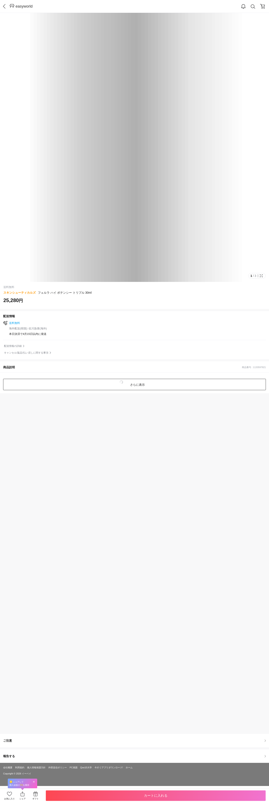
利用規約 (19, 767)
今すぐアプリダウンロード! (109, 767)
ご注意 (134, 740)
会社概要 (7, 767)
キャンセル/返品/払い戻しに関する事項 (26, 352)
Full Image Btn (261, 276)
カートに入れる (155, 795)
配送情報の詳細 (13, 346)
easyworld (24, 6)
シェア (22, 799)
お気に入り (9, 799)
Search (253, 6)
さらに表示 (137, 384)
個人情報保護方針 (36, 767)
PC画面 (73, 767)
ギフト (35, 799)
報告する (134, 756)
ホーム (129, 767)
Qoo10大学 (86, 767)
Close (34, 781)
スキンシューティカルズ (19, 292)
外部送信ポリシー (57, 767)
